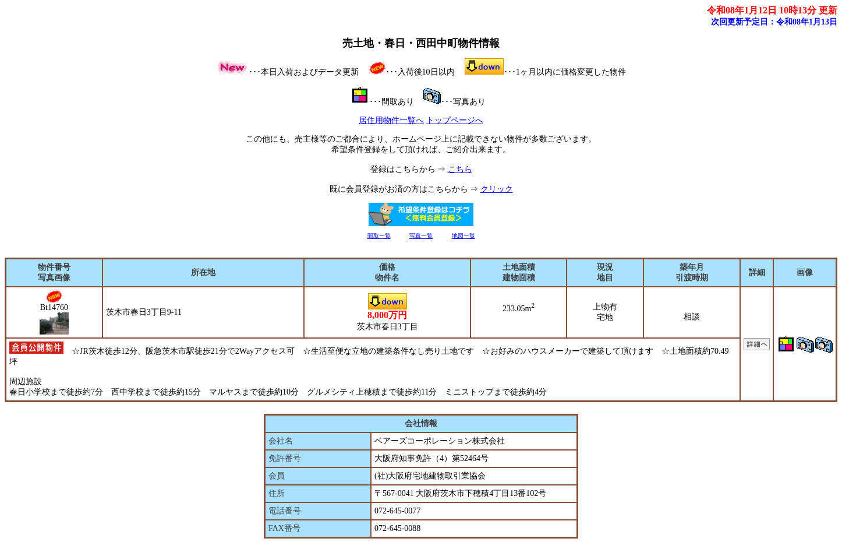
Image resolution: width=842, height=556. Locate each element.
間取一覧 (379, 236)
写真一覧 (421, 236)
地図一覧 (463, 236)
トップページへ (454, 120)
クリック (496, 189)
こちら (460, 169)
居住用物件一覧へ (391, 120)
